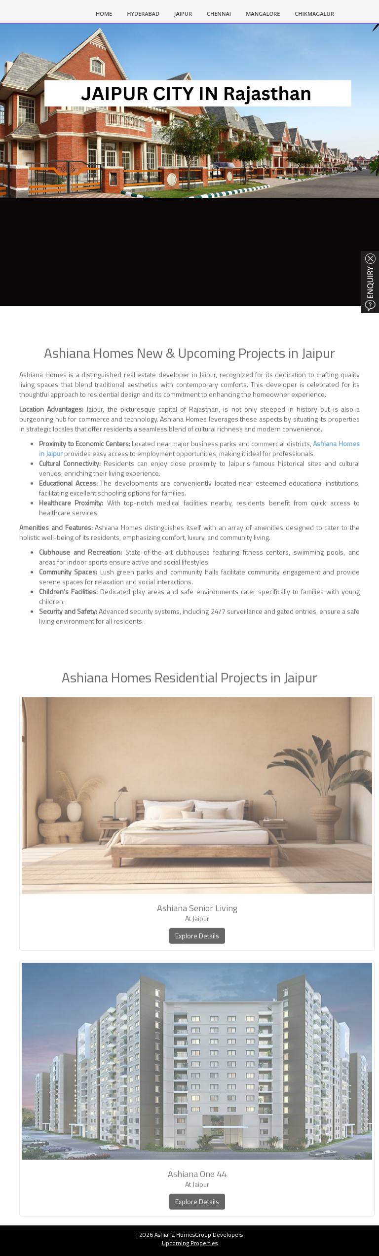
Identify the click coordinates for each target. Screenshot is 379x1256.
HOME (107, 12)
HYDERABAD (143, 13)
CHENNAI (219, 13)
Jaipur (183, 13)
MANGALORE (263, 13)
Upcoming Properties (190, 1243)
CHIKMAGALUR (314, 13)
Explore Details (197, 956)
